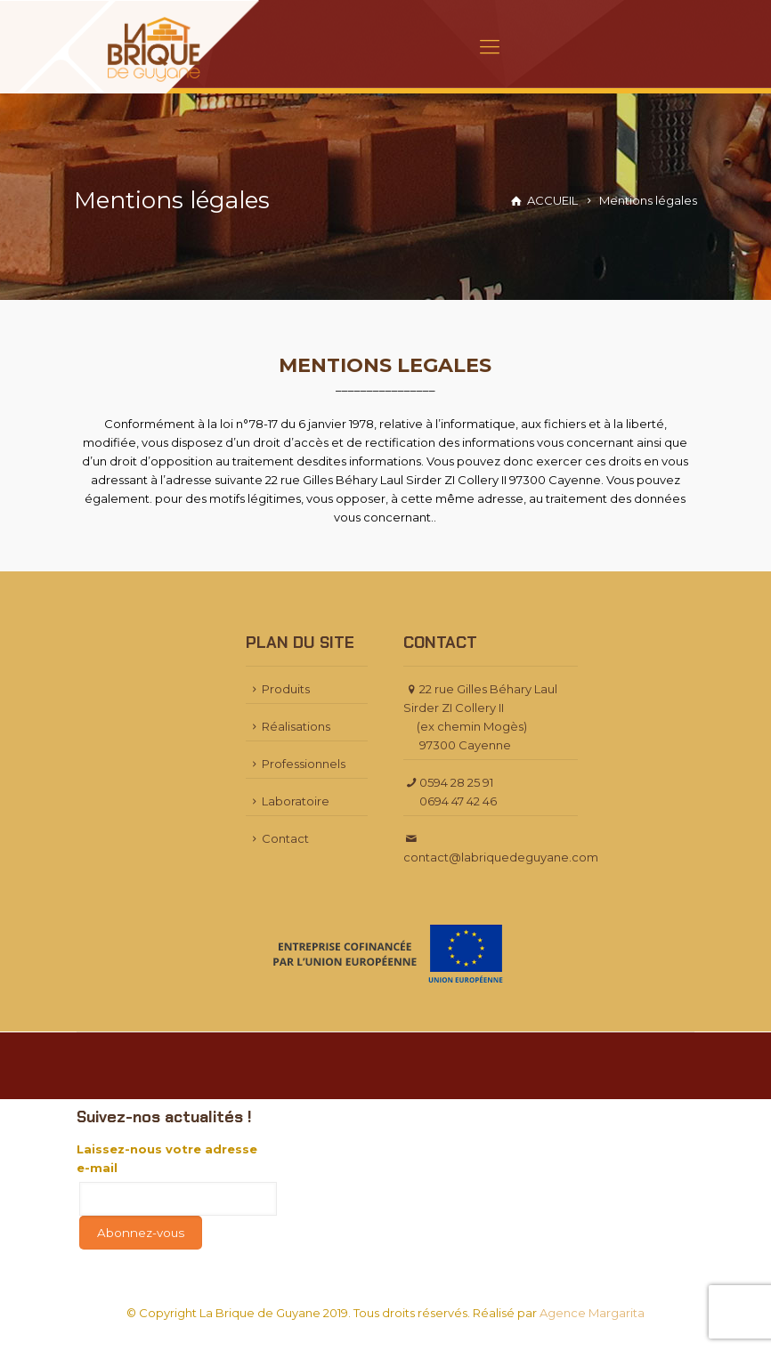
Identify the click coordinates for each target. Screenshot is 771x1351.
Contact (277, 838)
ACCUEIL (552, 200)
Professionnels (295, 763)
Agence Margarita (592, 1313)
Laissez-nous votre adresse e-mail (167, 1158)
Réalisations (288, 726)
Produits (278, 689)
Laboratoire (287, 801)
